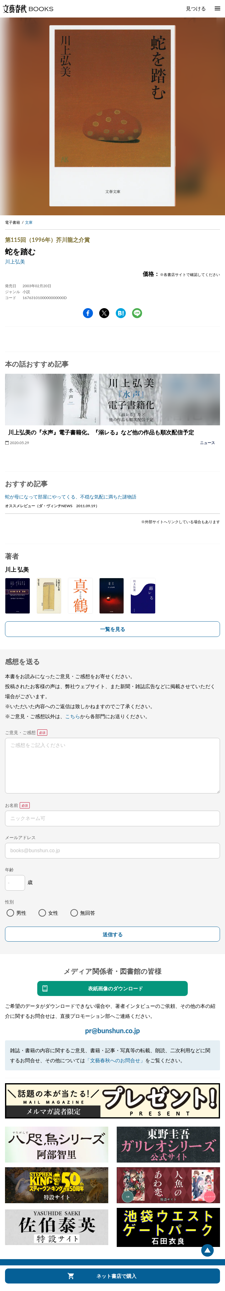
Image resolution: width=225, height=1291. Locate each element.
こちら (72, 716)
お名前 (11, 805)
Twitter (104, 313)
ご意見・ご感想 (20, 732)
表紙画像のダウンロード (115, 988)
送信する (113, 934)
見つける (196, 8)
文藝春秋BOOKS (28, 9)
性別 (9, 901)
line (137, 313)
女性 (53, 913)
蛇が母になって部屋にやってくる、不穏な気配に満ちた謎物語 (70, 496)
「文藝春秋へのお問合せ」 (115, 1060)
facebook (88, 313)
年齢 (9, 869)
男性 (21, 913)
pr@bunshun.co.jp (112, 1030)
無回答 (87, 913)
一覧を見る (112, 629)
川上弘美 (15, 261)
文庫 (29, 222)
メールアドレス (20, 837)
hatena (121, 313)
